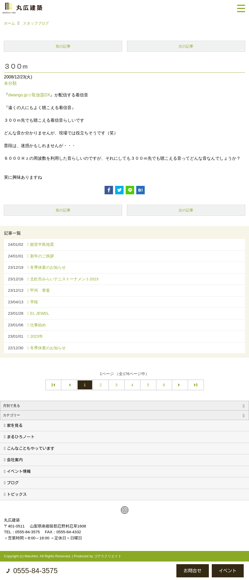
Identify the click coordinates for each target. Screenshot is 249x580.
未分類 (10, 83)
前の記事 (63, 46)
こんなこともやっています (30, 448)
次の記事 (185, 46)
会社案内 (15, 460)
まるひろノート (21, 437)
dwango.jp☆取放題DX (29, 95)
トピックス (17, 494)
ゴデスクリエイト (107, 556)
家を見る (15, 425)
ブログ (13, 483)
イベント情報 (19, 471)
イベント (228, 570)
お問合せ (192, 570)
